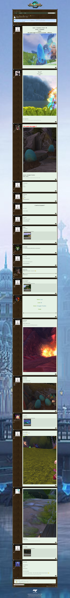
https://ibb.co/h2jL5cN (26, 199)
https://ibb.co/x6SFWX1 (26, 263)
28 (56, 225)
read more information (42, 20)
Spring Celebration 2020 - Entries (22, 16)
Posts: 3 (14, 130)
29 (56, 244)
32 (56, 278)
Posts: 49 (15, 285)
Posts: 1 (14, 199)
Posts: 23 (15, 251)
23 (56, 123)
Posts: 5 (14, 32)
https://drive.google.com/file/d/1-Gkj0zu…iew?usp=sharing (32, 248)
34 (56, 318)
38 (56, 487)
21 (56, 25)
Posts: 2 (14, 232)
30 (56, 254)
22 (56, 69)
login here (23, 21)
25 (56, 192)
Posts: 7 (14, 76)
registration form (32, 20)
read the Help (38, 19)
